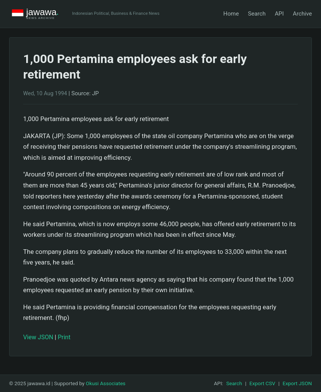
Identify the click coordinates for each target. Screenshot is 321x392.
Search (257, 13)
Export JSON (297, 383)
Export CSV (262, 383)
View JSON (38, 337)
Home (231, 13)
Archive (302, 13)
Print (64, 337)
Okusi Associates (106, 383)
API (279, 13)
